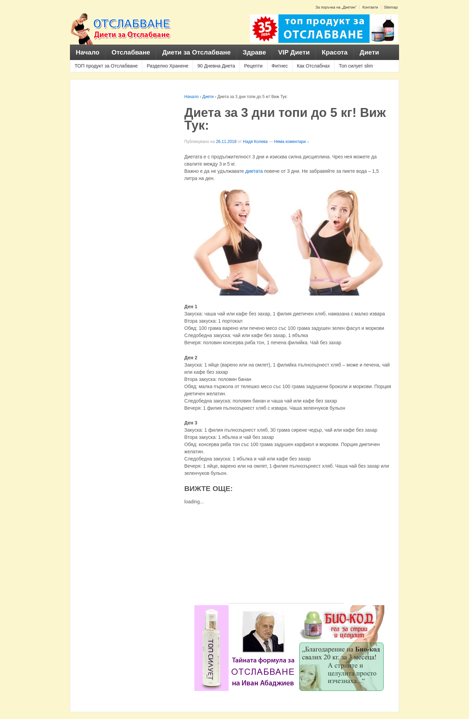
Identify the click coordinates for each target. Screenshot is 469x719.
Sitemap (391, 7)
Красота (335, 52)
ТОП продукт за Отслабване (106, 66)
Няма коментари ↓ (291, 141)
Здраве (254, 52)
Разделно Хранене (168, 66)
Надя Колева (255, 141)
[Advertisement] (286, 555)
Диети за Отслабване (196, 52)
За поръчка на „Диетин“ (336, 7)
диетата (254, 171)
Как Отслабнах (313, 66)
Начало (87, 52)
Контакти (370, 7)
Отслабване (130, 52)
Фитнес (280, 66)
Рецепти (253, 66)
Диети (369, 52)
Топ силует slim (356, 66)
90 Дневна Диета (216, 66)
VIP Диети (294, 52)
